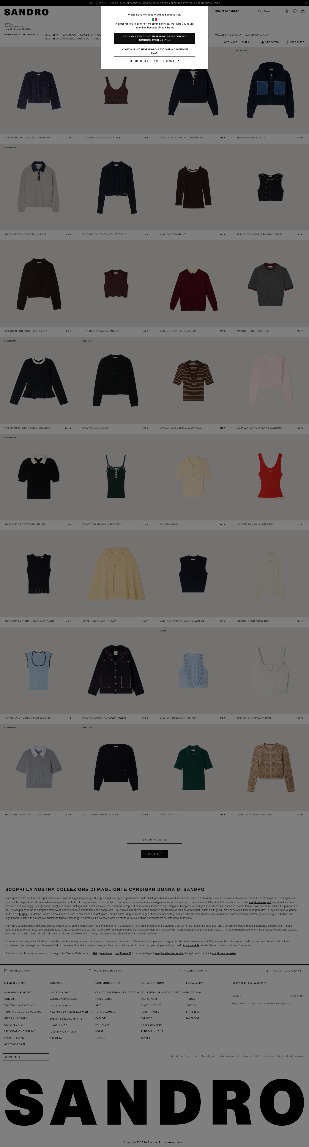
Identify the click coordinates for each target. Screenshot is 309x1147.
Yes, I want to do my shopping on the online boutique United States (154, 38)
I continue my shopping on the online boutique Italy (155, 51)
